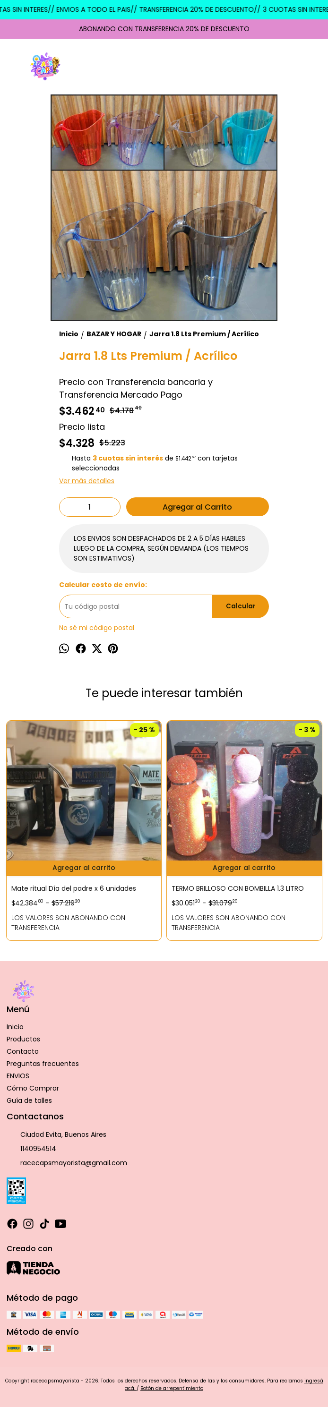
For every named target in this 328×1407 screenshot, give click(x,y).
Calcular (241, 606)
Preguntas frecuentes (43, 1063)
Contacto (23, 1051)
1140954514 (31, 1148)
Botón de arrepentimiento (171, 1388)
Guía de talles (29, 1100)
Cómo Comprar (33, 1088)
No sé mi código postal (96, 627)
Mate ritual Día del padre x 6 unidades (73, 888)
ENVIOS (18, 1076)
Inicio (15, 1027)
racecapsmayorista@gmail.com (67, 1162)
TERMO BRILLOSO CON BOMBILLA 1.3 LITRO (238, 888)
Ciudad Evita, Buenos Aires (56, 1134)
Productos (23, 1039)
